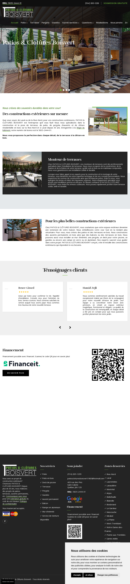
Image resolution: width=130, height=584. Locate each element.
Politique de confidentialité (15, 502)
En (126, 22)
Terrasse (34, 22)
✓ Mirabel (108, 516)
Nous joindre (116, 22)
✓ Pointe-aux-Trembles (114, 535)
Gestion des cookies (8, 581)
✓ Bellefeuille (110, 497)
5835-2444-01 (12, 3)
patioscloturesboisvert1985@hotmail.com (85, 478)
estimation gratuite (18, 499)
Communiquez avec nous (16, 496)
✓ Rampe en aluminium (50, 507)
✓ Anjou (107, 493)
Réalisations (102, 22)
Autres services (70, 22)
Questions (88, 22)
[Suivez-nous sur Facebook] (5, 521)
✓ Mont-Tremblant (112, 523)
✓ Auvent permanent (49, 499)
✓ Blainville (109, 500)
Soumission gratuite (115, 3)
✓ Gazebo (44, 495)
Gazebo (56, 22)
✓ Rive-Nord (110, 474)
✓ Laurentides (110, 481)
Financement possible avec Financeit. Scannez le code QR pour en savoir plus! (83, 517)
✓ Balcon (44, 503)
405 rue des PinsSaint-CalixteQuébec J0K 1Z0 (74, 485)
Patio (24, 22)
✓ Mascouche (110, 512)
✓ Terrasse (45, 486)
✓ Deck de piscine (48, 482)
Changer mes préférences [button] (107, 575)
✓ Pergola (44, 490)
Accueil (14, 22)
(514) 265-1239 (92, 3)
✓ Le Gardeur (110, 508)
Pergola (45, 22)
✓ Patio (43, 474)
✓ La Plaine (109, 519)
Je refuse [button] (89, 575)
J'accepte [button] (77, 575)
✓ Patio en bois (47, 478)
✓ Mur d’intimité (47, 511)
